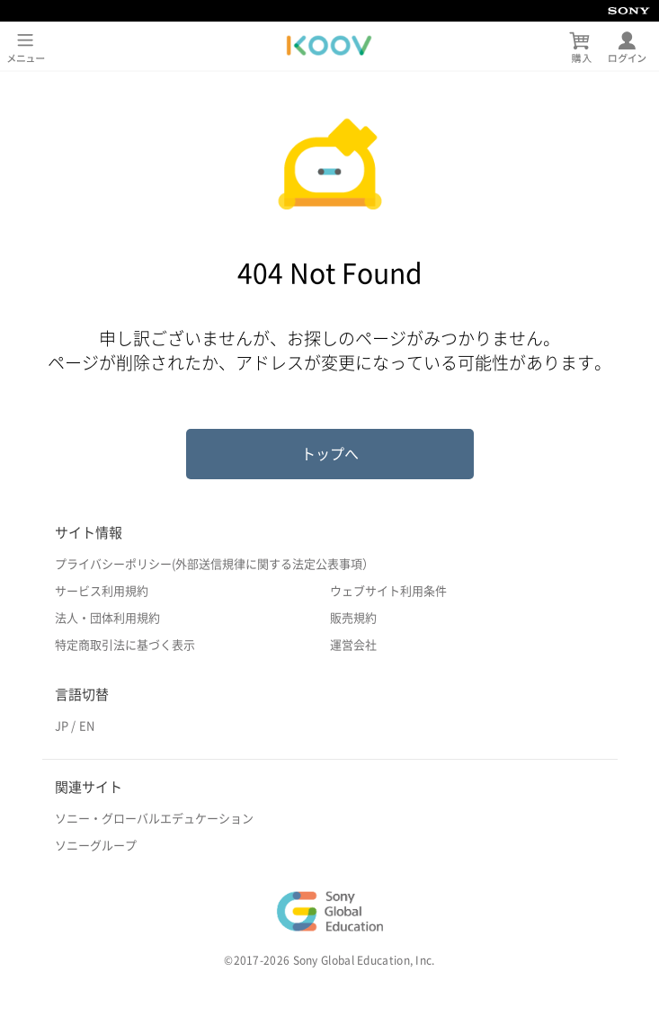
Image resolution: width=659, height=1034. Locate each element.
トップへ (330, 454)
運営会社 (353, 645)
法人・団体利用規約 (107, 618)
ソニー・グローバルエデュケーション (154, 819)
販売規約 (353, 618)
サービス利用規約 (101, 591)
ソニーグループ (96, 845)
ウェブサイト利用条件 (388, 591)
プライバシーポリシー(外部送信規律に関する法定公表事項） (214, 564)
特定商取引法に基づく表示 (125, 645)
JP (61, 726)
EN (86, 726)
